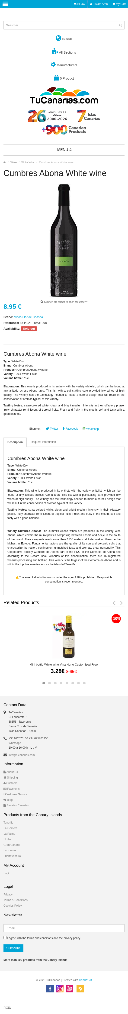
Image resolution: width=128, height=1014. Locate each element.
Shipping (10, 777)
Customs (10, 783)
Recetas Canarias (16, 805)
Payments (11, 788)
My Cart (119, 4)
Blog (8, 800)
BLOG (79, 4)
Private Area (99, 4)
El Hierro (8, 839)
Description (15, 442)
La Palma (9, 833)
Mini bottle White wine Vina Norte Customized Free (64, 664)
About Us (10, 772)
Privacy (8, 894)
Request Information (43, 442)
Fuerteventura (12, 856)
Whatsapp (90, 429)
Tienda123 (85, 980)
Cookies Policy (12, 905)
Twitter (52, 428)
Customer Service (15, 794)
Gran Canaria (11, 845)
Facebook (70, 428)
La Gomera (10, 828)
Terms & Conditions (15, 900)
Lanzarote (9, 850)
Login (6, 873)
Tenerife (8, 822)
